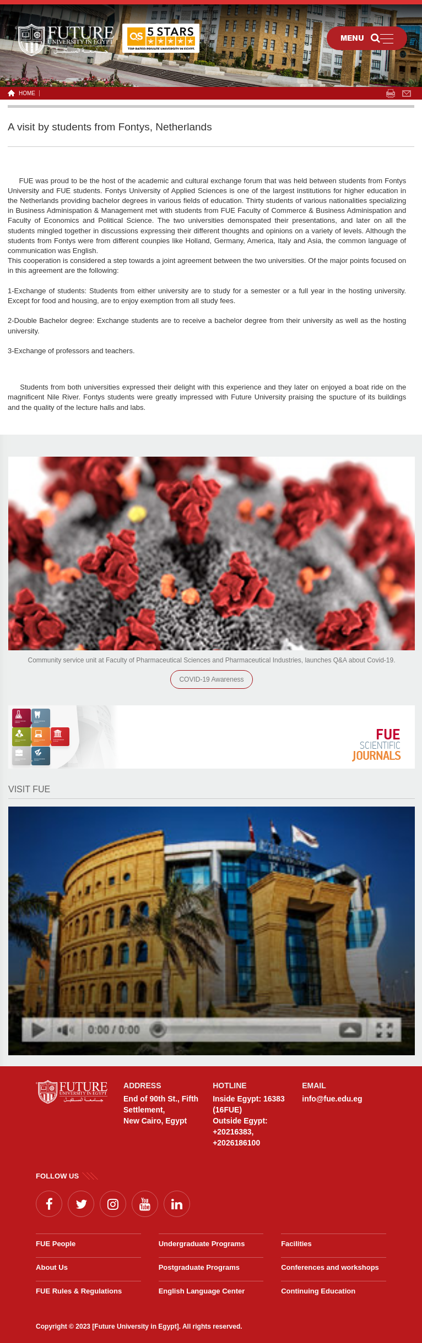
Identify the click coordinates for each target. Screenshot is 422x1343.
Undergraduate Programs (202, 1244)
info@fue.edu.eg (332, 1098)
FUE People (55, 1244)
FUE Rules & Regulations (79, 1291)
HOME (25, 93)
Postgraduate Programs (199, 1267)
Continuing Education (318, 1291)
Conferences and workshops (330, 1267)
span (390, 93)
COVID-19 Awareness (211, 679)
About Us (52, 1267)
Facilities (296, 1244)
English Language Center (202, 1291)
